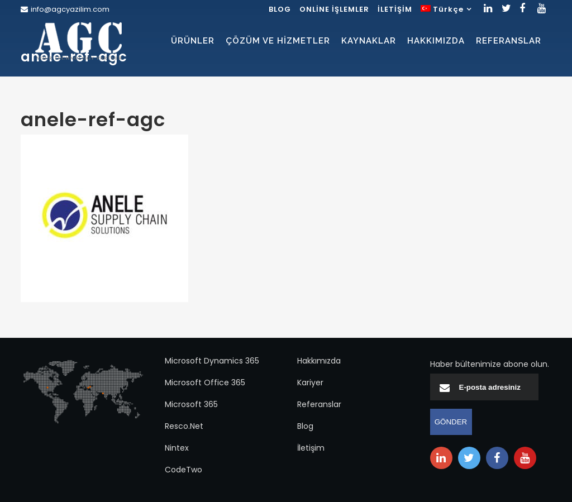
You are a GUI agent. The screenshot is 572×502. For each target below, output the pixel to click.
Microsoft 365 (191, 404)
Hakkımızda (319, 360)
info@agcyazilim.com (70, 9)
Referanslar (319, 404)
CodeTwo (183, 469)
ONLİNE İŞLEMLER (334, 9)
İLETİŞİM (395, 9)
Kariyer (310, 382)
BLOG (280, 9)
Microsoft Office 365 (205, 382)
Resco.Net (184, 426)
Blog (305, 426)
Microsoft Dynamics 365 (212, 360)
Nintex (177, 447)
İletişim (311, 447)
